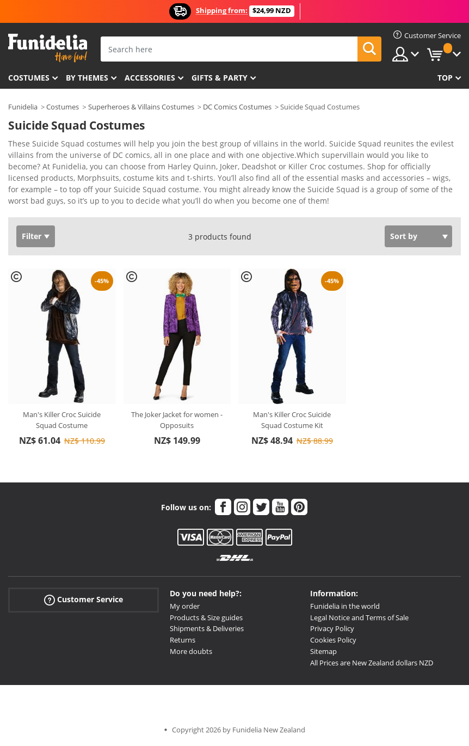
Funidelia (23, 107)
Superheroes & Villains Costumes (141, 107)
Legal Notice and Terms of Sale (359, 617)
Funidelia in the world (345, 606)
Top (445, 77)
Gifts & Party (220, 77)
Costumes (29, 77)
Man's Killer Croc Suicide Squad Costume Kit (292, 419)
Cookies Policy (333, 640)
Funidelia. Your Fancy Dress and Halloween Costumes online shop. (47, 48)
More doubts (191, 651)
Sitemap (323, 651)
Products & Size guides (206, 617)
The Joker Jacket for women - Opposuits (177, 419)
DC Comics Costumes (237, 107)
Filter (31, 236)
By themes (87, 77)
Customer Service (83, 600)
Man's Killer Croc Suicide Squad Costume (62, 419)
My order (185, 606)
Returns (182, 640)
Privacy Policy (332, 628)
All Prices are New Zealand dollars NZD (371, 663)
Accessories (150, 77)
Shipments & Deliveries (207, 628)
